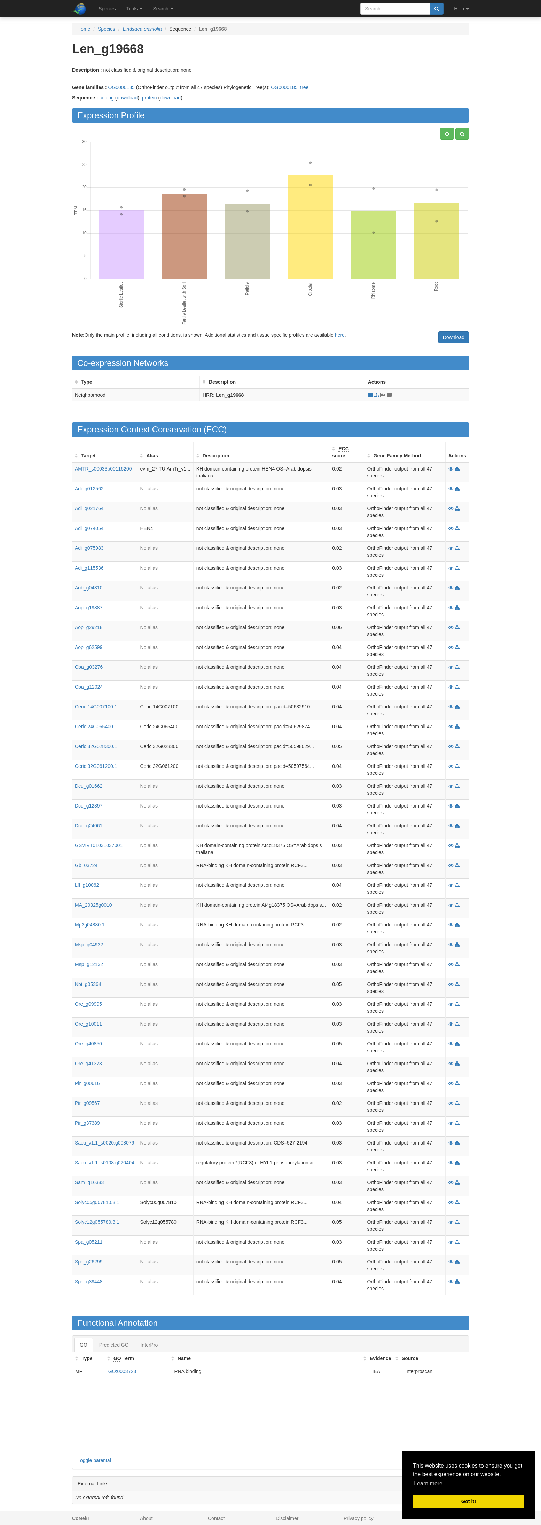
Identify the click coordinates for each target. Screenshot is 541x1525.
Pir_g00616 (87, 1083)
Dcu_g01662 (88, 786)
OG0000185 (121, 87)
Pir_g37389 (87, 1123)
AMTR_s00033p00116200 (103, 469)
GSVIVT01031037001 (99, 845)
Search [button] (163, 8)
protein (149, 98)
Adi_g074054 (89, 528)
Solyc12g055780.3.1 (97, 1222)
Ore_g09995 (88, 1004)
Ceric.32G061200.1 (96, 766)
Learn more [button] (428, 1483)
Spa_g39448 (88, 1281)
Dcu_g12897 (88, 806)
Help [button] (461, 8)
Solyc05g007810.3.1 (97, 1202)
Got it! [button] (468, 1501)
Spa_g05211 (88, 1242)
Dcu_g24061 (88, 825)
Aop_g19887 (88, 607)
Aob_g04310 (88, 588)
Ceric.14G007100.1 (96, 706)
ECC (215, 429)
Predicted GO (114, 1345)
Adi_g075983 (89, 548)
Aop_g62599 (88, 647)
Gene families (88, 87)
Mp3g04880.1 (90, 925)
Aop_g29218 (88, 627)
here (340, 335)
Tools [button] (134, 8)
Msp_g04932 (89, 944)
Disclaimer (287, 1518)
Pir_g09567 (87, 1103)
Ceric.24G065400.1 (96, 726)
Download (453, 337)
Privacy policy (359, 1518)
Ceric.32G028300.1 (96, 746)
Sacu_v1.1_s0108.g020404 (104, 1162)
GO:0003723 (122, 1371)
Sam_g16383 (89, 1182)
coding (107, 98)
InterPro (149, 1345)
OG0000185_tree (289, 87)
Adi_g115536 (89, 568)
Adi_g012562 (89, 488)
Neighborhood (90, 395)
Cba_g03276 (89, 667)
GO (83, 1345)
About (146, 1518)
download (127, 98)
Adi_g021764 (89, 508)
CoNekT (81, 1518)
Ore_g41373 (88, 1063)
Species (107, 8)
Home (83, 29)
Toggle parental (94, 1460)
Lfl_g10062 (87, 885)
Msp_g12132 (89, 964)
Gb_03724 (86, 865)
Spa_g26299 (88, 1262)
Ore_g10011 (88, 1024)
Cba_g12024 (89, 687)
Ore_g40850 (88, 1043)
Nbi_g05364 (88, 984)
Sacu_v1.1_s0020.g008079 (104, 1143)
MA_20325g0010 (93, 905)
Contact (216, 1518)
